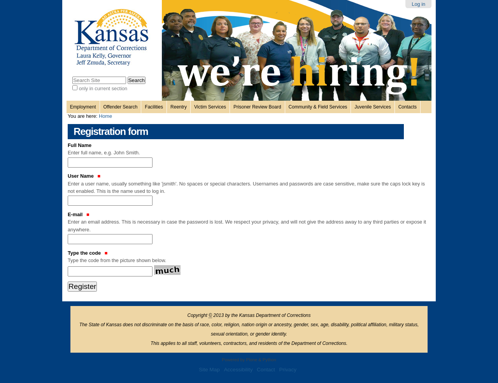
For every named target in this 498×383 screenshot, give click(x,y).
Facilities (154, 107)
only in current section (103, 88)
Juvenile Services (372, 107)
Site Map (209, 370)
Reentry (178, 107)
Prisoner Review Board (257, 107)
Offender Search (120, 107)
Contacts (407, 107)
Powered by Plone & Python (249, 359)
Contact (266, 370)
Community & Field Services (318, 107)
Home (105, 116)
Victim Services (210, 107)
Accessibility (238, 370)
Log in (418, 4)
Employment (83, 107)
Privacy (287, 370)
